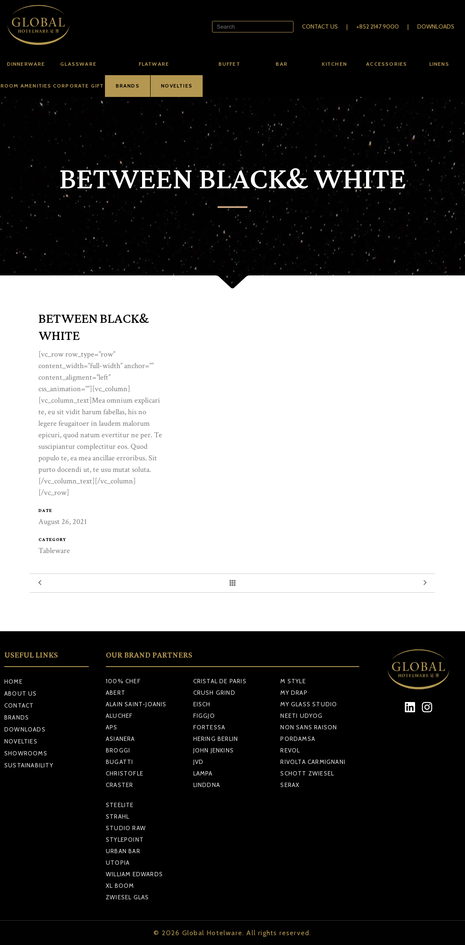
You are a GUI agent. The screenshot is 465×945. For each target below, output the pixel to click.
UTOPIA (118, 862)
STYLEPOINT (125, 839)
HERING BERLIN (215, 738)
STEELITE (120, 805)
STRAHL (117, 816)
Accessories (386, 64)
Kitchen (334, 64)
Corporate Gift (78, 85)
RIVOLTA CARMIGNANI (313, 761)
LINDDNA (206, 784)
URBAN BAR (123, 851)
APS (112, 727)
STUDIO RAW (126, 828)
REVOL (290, 750)
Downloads (435, 26)
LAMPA (203, 773)
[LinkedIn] (410, 707)
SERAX (289, 784)
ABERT (115, 692)
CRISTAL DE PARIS (220, 681)
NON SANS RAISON (308, 727)
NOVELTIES (176, 85)
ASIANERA (120, 738)
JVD (198, 761)
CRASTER (119, 784)
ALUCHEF (119, 715)
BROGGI (118, 750)
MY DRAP (293, 692)
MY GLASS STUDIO (308, 704)
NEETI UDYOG (301, 715)
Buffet (229, 64)
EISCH (202, 704)
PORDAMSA (297, 738)
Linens (439, 64)
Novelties (21, 741)
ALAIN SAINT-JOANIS (136, 704)
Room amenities (26, 85)
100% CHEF (123, 681)
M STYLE (292, 681)
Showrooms (25, 753)
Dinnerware (26, 64)
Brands (16, 717)
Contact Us (320, 26)
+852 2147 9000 (377, 26)
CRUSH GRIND (214, 692)
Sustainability (28, 765)
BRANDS (128, 85)
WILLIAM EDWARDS (134, 874)
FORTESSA (209, 727)
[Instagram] (427, 707)
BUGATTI (119, 761)
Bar (282, 64)
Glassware (78, 64)
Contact (19, 705)
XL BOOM (120, 885)
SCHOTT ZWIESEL (307, 773)
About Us (20, 693)
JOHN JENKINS (213, 750)
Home (13, 681)
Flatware (154, 64)
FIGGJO (204, 715)
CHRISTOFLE (124, 773)
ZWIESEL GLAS (127, 897)
